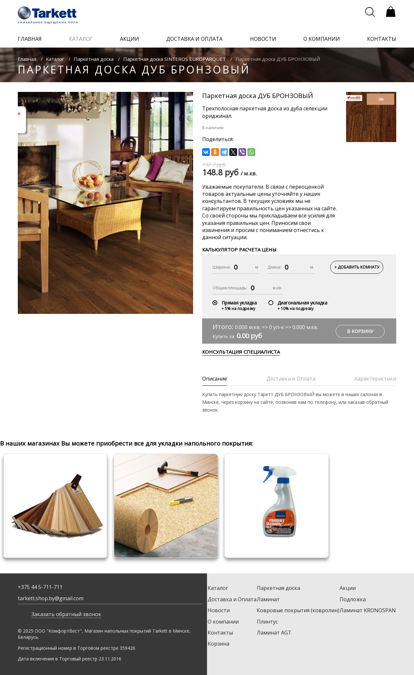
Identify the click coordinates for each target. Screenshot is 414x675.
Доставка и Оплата (232, 599)
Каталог (55, 59)
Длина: (274, 267)
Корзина (218, 643)
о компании (321, 38)
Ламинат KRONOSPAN (368, 610)
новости (263, 38)
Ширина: (221, 267)
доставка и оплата (194, 38)
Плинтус (267, 621)
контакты (381, 38)
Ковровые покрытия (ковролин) (298, 610)
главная (30, 38)
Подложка (353, 599)
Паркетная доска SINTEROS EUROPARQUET (174, 59)
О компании (223, 621)
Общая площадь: (229, 288)
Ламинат (268, 599)
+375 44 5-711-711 (40, 587)
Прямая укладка (239, 303)
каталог (81, 38)
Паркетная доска (94, 59)
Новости (219, 610)
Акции (348, 588)
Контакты (220, 632)
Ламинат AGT (274, 632)
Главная (27, 59)
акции (129, 38)
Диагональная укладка (302, 303)
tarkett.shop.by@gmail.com (50, 598)
